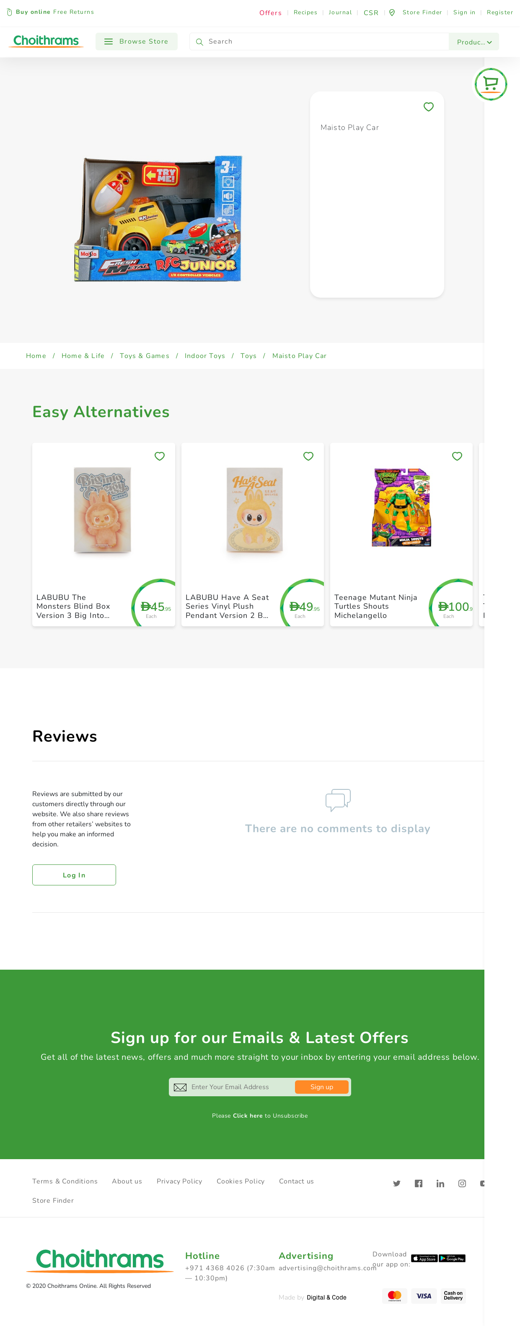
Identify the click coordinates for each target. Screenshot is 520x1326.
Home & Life (83, 356)
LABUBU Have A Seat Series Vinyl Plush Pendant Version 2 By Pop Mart (227, 611)
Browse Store (136, 41)
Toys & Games (144, 356)
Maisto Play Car (299, 356)
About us (127, 1181)
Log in (74, 875)
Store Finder (53, 1200)
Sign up (321, 1087)
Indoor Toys (205, 356)
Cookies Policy (241, 1181)
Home (36, 356)
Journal (340, 12)
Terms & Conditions (65, 1181)
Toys (249, 356)
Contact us (296, 1181)
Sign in (464, 12)
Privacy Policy (179, 1181)
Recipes (306, 12)
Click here (248, 1116)
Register (500, 12)
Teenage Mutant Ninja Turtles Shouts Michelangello (376, 606)
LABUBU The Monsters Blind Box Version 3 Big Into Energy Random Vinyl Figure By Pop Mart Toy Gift (77, 620)
